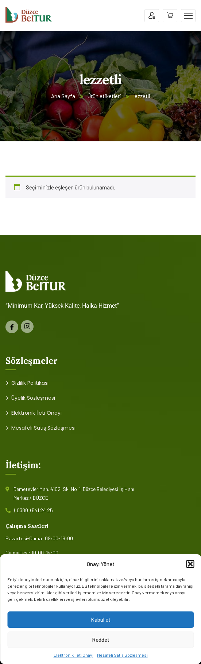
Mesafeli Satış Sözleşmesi (122, 654)
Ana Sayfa (63, 96)
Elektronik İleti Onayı (73, 654)
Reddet (100, 639)
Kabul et (101, 619)
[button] (190, 564)
